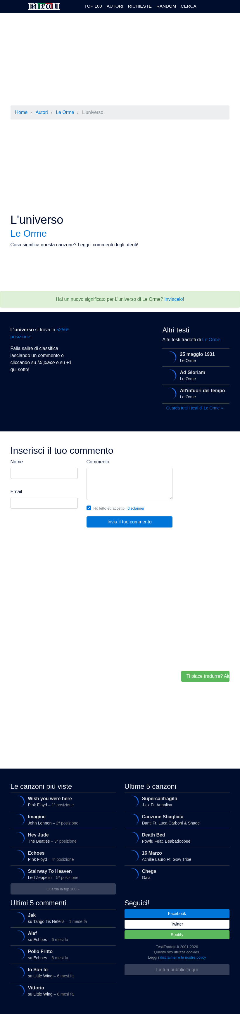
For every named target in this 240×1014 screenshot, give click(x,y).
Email (16, 491)
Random (166, 6)
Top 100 (93, 6)
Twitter (177, 924)
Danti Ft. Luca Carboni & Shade (176, 820)
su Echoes (62, 936)
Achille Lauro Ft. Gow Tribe (176, 856)
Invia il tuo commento (129, 521)
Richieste (140, 6)
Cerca (188, 6)
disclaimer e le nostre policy (183, 957)
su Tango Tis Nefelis (62, 918)
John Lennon (62, 820)
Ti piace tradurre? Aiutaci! (207, 676)
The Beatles (62, 838)
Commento (98, 461)
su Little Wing (62, 973)
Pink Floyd (62, 802)
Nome (17, 461)
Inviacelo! (174, 299)
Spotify (177, 934)
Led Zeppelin (62, 874)
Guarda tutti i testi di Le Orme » (194, 408)
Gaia (176, 874)
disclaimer (135, 508)
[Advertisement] (115, 60)
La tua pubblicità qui (177, 969)
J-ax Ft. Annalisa (176, 802)
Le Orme (65, 112)
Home (21, 112)
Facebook (177, 913)
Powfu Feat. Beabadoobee (176, 838)
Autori (115, 6)
